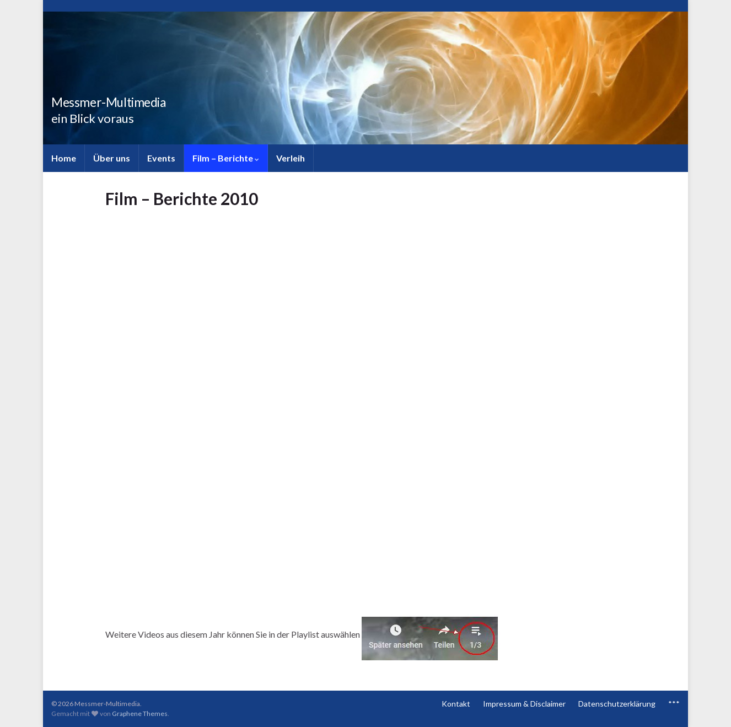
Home (63, 158)
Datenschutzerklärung (616, 703)
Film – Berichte (225, 158)
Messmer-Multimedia (128, 100)
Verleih (290, 158)
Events (161, 158)
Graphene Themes (140, 713)
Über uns (111, 158)
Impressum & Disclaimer (524, 703)
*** (674, 703)
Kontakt (456, 703)
